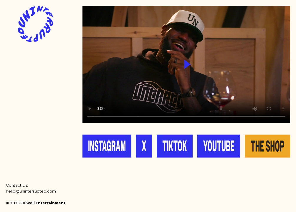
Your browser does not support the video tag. (186, 64)
